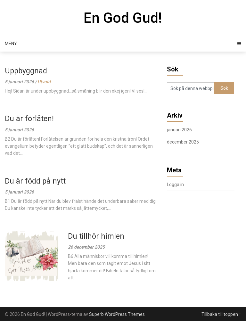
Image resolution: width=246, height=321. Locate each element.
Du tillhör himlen (96, 236)
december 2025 (183, 141)
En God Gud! (123, 18)
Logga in (175, 184)
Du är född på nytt (35, 181)
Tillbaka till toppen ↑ (221, 314)
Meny (11, 43)
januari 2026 (179, 129)
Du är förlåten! (29, 118)
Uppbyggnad (26, 71)
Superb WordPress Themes (117, 314)
